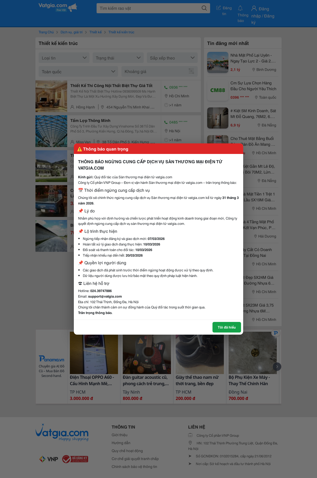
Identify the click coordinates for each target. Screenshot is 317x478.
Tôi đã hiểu (227, 327)
